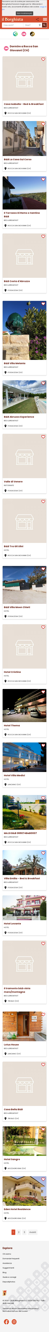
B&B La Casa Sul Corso (17, 159)
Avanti (32, 1232)
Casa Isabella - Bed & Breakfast (24, 104)
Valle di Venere (13, 481)
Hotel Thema (12, 725)
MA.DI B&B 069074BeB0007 (20, 833)
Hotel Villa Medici (14, 775)
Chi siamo (7, 1254)
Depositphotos (9, 1281)
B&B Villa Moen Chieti (17, 607)
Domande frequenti (11, 1258)
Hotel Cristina (12, 672)
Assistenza (7, 1263)
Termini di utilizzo (10, 1308)
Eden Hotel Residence (17, 1209)
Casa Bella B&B (13, 1109)
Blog (4, 1272)
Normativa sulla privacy (28, 1308)
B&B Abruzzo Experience (19, 416)
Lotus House (11, 1044)
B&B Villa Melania (14, 363)
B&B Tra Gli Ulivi (13, 546)
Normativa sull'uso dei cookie (15, 1311)
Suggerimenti (8, 1268)
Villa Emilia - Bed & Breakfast (22, 878)
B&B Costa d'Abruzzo (17, 281)
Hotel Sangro (12, 1159)
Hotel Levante (12, 923)
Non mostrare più (24, 13)
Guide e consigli (9, 1277)
